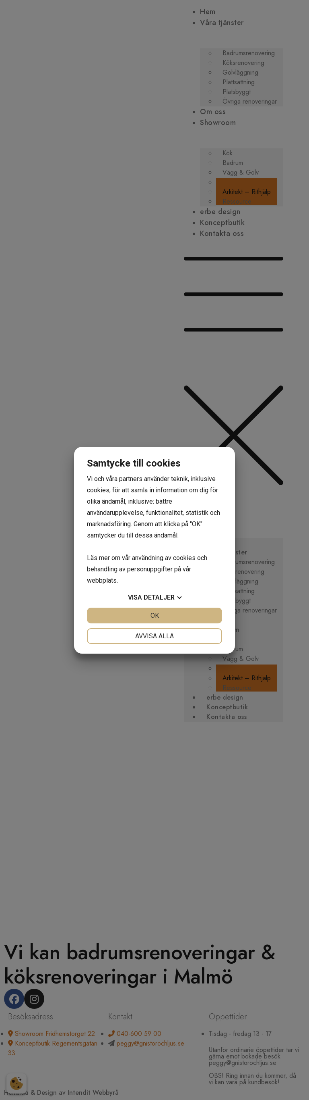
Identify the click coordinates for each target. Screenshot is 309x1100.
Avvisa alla (154, 636)
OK (154, 615)
